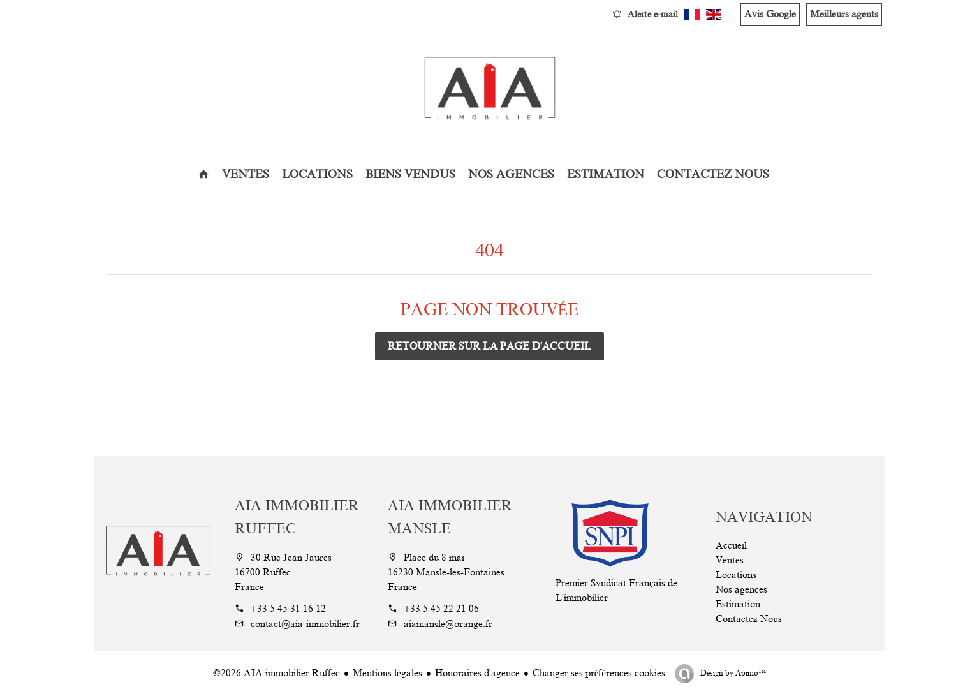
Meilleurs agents (844, 14)
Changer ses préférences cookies (599, 673)
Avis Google (770, 14)
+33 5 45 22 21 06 (441, 608)
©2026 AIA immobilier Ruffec (276, 673)
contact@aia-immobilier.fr (305, 624)
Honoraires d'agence (477, 673)
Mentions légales (387, 673)
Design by (732, 673)
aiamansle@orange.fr (448, 624)
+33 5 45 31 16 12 (288, 608)
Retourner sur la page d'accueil (489, 346)
